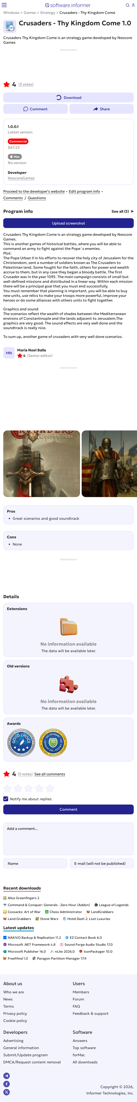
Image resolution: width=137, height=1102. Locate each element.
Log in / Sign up (133, 5)
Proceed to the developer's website (34, 191)
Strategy (47, 12)
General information (21, 1047)
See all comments (49, 774)
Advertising (13, 1040)
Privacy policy (15, 1013)
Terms (8, 1006)
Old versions (18, 666)
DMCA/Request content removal (32, 1062)
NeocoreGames (21, 178)
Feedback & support (91, 1013)
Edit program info (84, 191)
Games (30, 12)
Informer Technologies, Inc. (110, 1093)
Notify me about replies (27, 798)
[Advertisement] (68, 64)
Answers (80, 1040)
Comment (39, 109)
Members (81, 992)
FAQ (76, 1006)
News (8, 999)
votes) (26, 84)
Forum (78, 999)
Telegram (6, 1076)
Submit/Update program (25, 1055)
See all (120, 211)
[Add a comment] (68, 839)
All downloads (85, 1062)
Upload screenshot (68, 223)
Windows (11, 12)
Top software (84, 1047)
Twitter (6, 1092)
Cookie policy (15, 1020)
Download (68, 97)
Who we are (13, 992)
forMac (79, 1055)
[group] (41, 463)
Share (105, 109)
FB (6, 1084)
